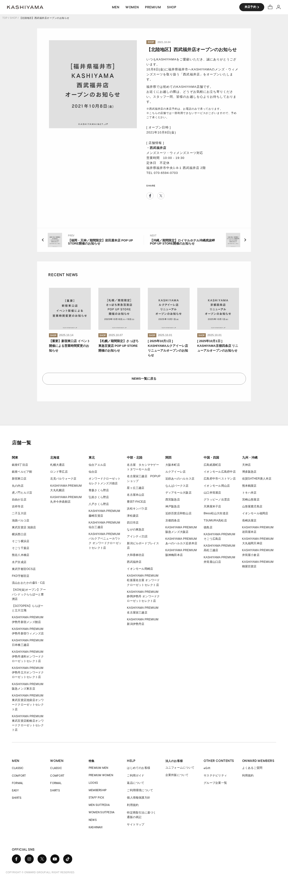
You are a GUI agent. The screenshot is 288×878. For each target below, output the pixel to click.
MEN (15, 760)
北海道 (54, 457)
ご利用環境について (140, 790)
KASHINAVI (95, 827)
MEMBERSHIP (97, 790)
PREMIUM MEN (98, 768)
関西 (168, 457)
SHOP (13, 18)
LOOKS (93, 783)
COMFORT (19, 776)
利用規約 (133, 805)
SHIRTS (16, 798)
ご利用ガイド (135, 775)
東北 (92, 457)
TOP (5, 18)
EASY (15, 790)
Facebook (150, 195)
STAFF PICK (96, 797)
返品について (135, 783)
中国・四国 (211, 457)
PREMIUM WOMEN (101, 775)
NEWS (93, 820)
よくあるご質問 (252, 768)
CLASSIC (18, 768)
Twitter (160, 195)
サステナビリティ (215, 775)
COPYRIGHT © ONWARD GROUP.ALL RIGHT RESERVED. (40, 872)
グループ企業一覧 (215, 783)
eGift (207, 768)
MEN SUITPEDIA (99, 805)
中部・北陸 (134, 457)
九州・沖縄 (250, 457)
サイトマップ (135, 824)
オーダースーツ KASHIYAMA (25, 7)
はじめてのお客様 (138, 768)
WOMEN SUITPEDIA (102, 812)
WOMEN (56, 760)
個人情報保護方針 (138, 797)
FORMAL (17, 783)
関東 (15, 457)
